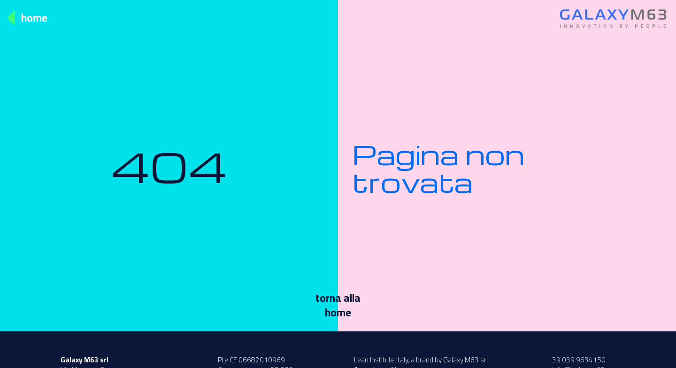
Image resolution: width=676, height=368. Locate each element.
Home (34, 18)
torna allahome (338, 305)
